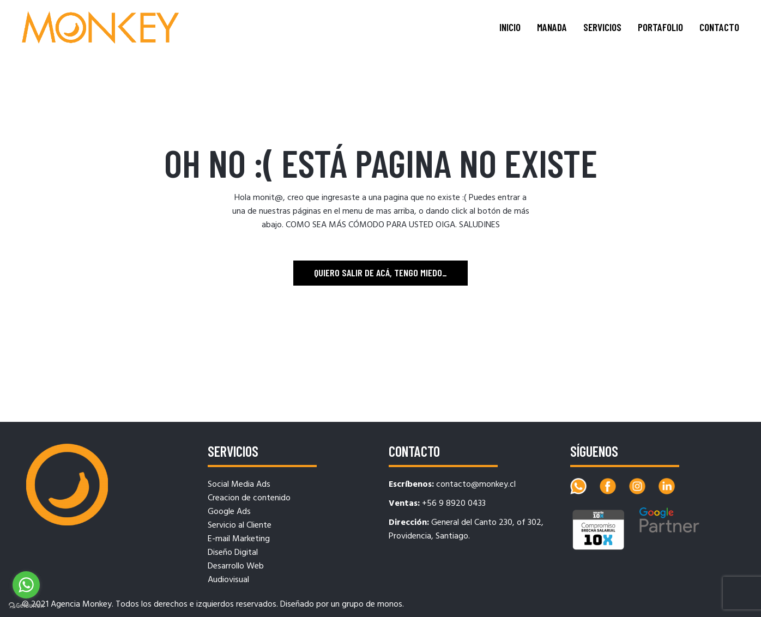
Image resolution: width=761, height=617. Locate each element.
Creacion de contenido (249, 498)
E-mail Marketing (239, 539)
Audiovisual (228, 580)
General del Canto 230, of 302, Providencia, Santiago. (466, 529)
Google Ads (229, 512)
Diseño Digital (233, 553)
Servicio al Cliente (239, 525)
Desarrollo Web (236, 566)
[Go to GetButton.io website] (26, 605)
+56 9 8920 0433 (454, 504)
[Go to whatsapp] (26, 584)
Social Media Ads (239, 484)
